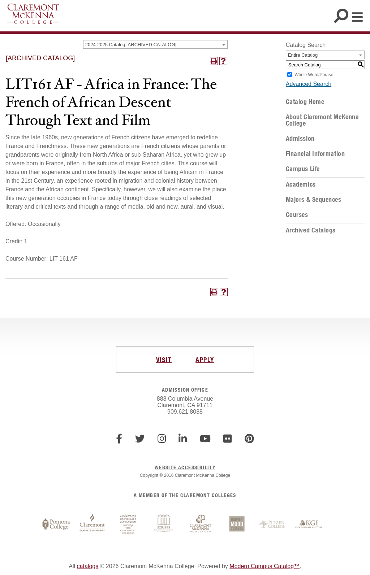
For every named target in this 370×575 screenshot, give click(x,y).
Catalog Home (305, 101)
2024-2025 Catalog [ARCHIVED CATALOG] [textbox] (130, 44)
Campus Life (303, 169)
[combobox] (155, 44)
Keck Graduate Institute (308, 524)
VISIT (164, 359)
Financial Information (315, 153)
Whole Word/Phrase (313, 74)
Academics (301, 184)
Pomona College (56, 524)
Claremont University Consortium (128, 524)
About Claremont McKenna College (322, 120)
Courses (297, 214)
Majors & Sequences (313, 199)
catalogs (88, 566)
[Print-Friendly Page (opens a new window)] (214, 61)
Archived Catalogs (311, 230)
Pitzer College (272, 524)
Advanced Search (308, 84)
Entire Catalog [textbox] (303, 55)
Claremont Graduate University (92, 524)
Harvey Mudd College (236, 524)
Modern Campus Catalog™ (264, 566)
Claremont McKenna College (33, 14)
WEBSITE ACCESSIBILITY (185, 467)
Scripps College (164, 524)
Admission (300, 138)
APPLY (204, 359)
